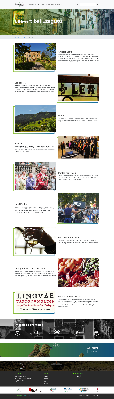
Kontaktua (58, 4)
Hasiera (17, 37)
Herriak (31, 4)
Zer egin (37, 4)
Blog (52, 4)
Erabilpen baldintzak (92, 395)
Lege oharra (80, 395)
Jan (43, 4)
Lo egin (47, 4)
